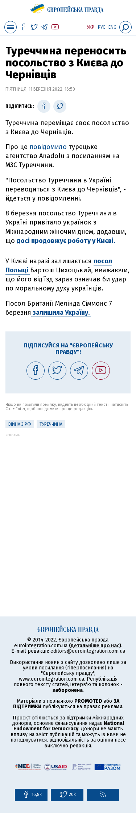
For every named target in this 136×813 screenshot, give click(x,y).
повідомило (48, 147)
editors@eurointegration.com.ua (87, 651)
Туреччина (51, 424)
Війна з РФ (19, 424)
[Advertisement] (68, 505)
